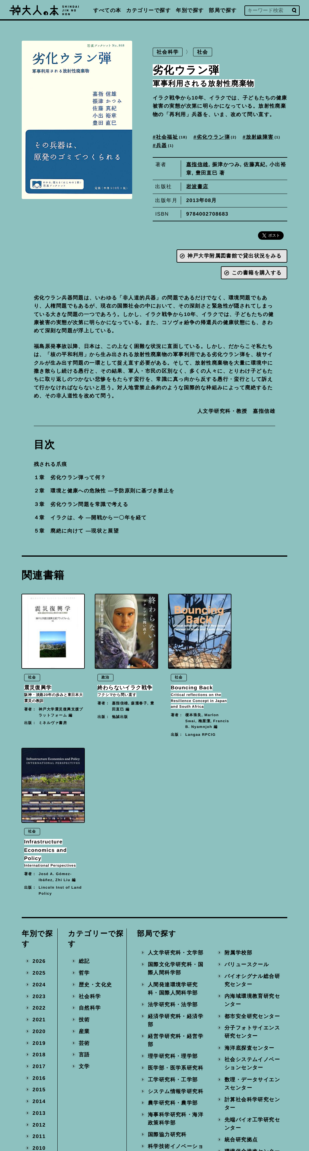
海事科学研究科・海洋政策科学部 (175, 973)
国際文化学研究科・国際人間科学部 (175, 823)
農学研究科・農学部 (173, 957)
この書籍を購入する (256, 273)
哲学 (84, 827)
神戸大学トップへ (189, 1115)
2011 (39, 991)
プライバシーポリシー (195, 1101)
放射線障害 (263, 138)
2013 (39, 967)
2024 (39, 839)
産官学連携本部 (244, 1017)
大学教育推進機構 (170, 1021)
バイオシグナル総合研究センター (252, 835)
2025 (39, 827)
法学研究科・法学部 (173, 859)
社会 (203, 52)
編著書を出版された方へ (197, 1088)
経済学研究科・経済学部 (175, 875)
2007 (39, 1038)
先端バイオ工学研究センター (252, 978)
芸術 (84, 897)
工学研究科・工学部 (173, 934)
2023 (39, 851)
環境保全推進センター (252, 1006)
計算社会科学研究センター (252, 958)
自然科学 (90, 862)
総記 (84, 816)
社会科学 (168, 52)
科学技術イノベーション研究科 (175, 1005)
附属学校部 (238, 807)
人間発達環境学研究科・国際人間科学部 (173, 843)
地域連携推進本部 (247, 1029)
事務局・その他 (244, 1041)
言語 (84, 909)
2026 (39, 816)
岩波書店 (197, 187)
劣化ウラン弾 (217, 138)
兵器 (165, 146)
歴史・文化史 (95, 839)
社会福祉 (172, 138)
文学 (84, 921)
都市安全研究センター (252, 871)
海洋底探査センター (250, 902)
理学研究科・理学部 (173, 911)
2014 (39, 956)
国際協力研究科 (167, 989)
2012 (39, 979)
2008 (39, 1026)
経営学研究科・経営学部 (175, 895)
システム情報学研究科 (175, 946)
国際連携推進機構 (170, 1033)
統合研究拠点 (241, 994)
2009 (39, 1014)
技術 (84, 874)
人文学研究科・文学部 (175, 807)
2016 (39, 932)
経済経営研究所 (167, 1044)
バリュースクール (247, 819)
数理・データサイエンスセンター (252, 938)
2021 (39, 874)
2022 (39, 862)
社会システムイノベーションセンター (252, 918)
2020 (39, 886)
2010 (39, 1002)
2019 (39, 897)
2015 (39, 944)
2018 (39, 909)
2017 (39, 921)
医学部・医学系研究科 (175, 922)
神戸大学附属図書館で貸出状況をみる (234, 256)
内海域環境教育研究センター (252, 855)
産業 (84, 886)
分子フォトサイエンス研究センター (252, 887)
